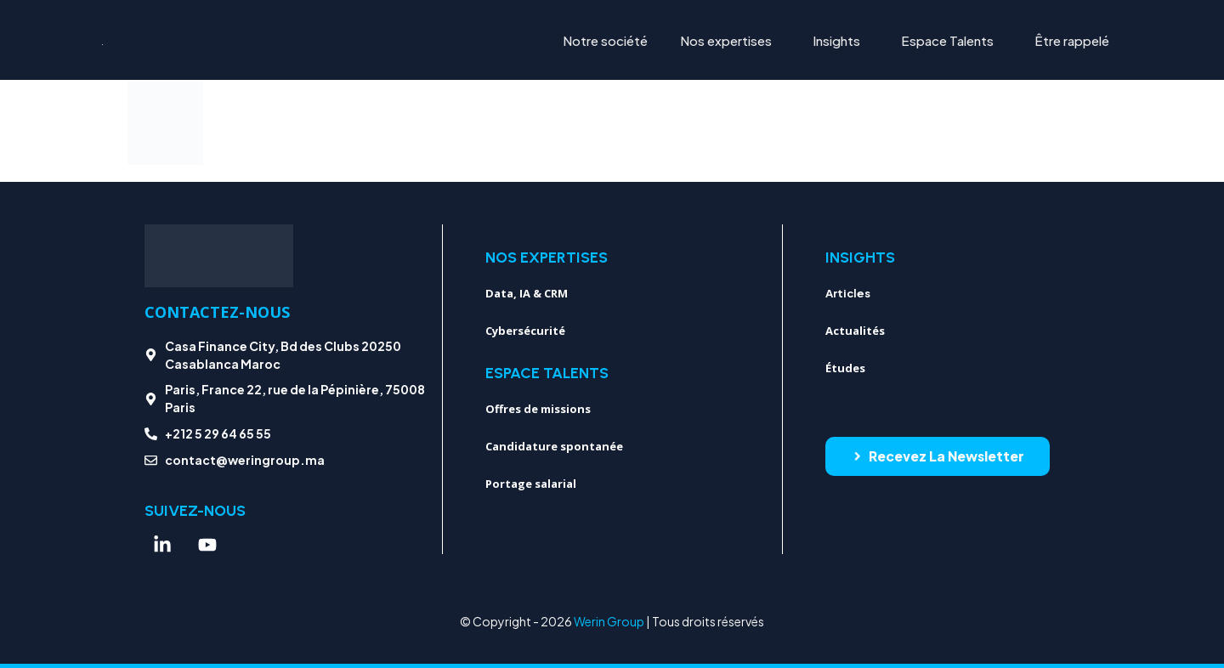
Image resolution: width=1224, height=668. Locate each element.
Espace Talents (947, 40)
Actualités (855, 330)
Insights (836, 40)
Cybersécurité (525, 330)
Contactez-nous (217, 312)
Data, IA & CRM (526, 293)
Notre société (605, 40)
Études (845, 368)
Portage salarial (530, 483)
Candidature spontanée (554, 446)
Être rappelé (1071, 40)
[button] (730, 40)
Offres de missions (538, 408)
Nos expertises (726, 40)
